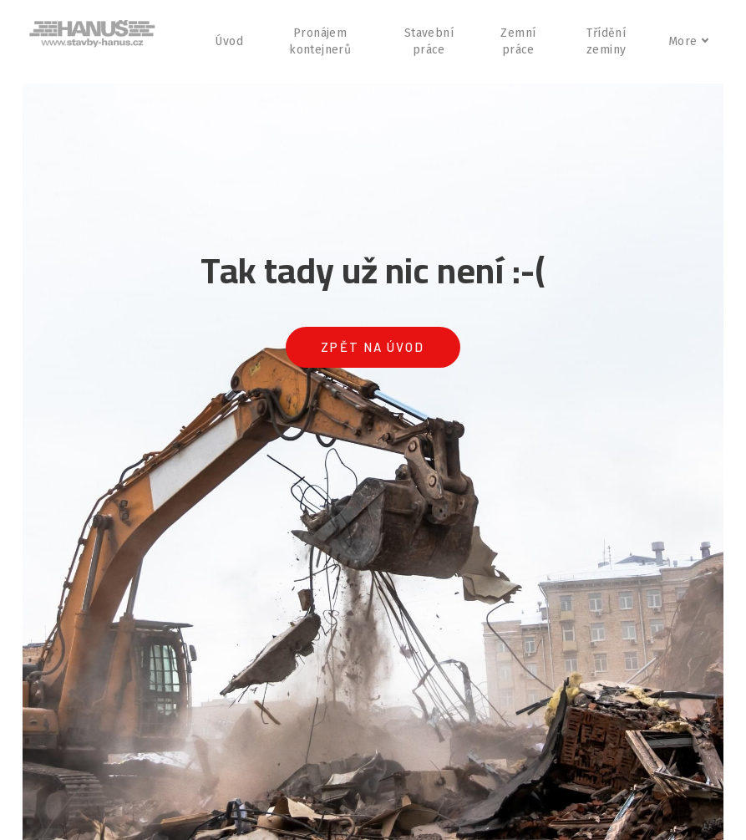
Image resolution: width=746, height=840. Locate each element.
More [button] (687, 41)
